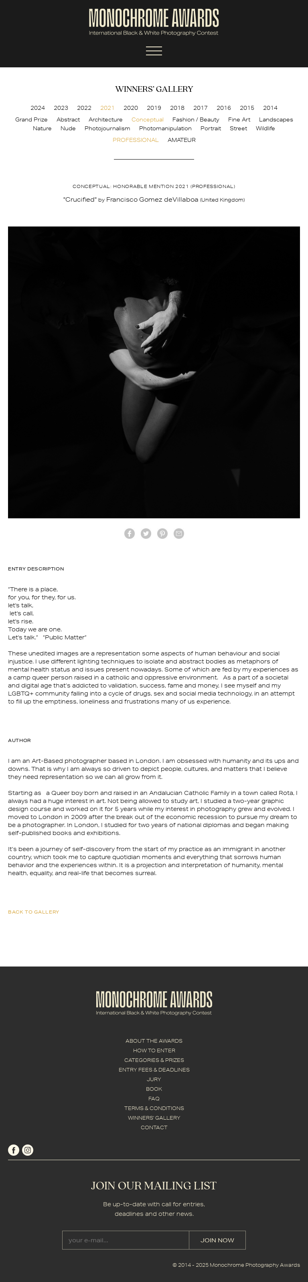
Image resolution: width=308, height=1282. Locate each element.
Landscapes (276, 119)
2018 (177, 107)
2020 (131, 107)
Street (238, 128)
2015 (247, 107)
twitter (146, 533)
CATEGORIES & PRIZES (154, 1060)
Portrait (211, 128)
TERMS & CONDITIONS (154, 1108)
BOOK (154, 1089)
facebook (129, 533)
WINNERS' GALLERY (154, 1117)
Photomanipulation (165, 128)
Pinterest (162, 533)
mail (179, 533)
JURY (154, 1079)
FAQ (154, 1098)
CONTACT (154, 1127)
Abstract (68, 119)
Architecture (106, 119)
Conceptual (148, 119)
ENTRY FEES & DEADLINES (154, 1069)
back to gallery (33, 912)
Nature (42, 128)
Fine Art (239, 119)
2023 (61, 107)
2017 (200, 107)
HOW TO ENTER (154, 1050)
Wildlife (265, 128)
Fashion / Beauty (195, 119)
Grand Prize (31, 119)
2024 (37, 107)
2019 (154, 107)
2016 (224, 107)
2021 (107, 107)
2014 (270, 107)
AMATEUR (182, 140)
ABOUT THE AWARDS (154, 1040)
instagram (27, 1150)
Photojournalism (107, 128)
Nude (68, 128)
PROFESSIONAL (136, 140)
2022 (84, 107)
